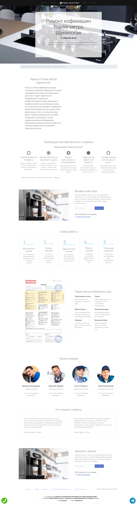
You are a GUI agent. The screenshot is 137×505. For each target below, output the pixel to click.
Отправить (99, 208)
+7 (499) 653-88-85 (68, 38)
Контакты (93, 3)
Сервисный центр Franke (29, 66)
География (53, 3)
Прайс (85, 3)
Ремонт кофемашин (45, 66)
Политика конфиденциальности (61, 489)
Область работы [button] (80, 489)
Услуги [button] (43, 3)
